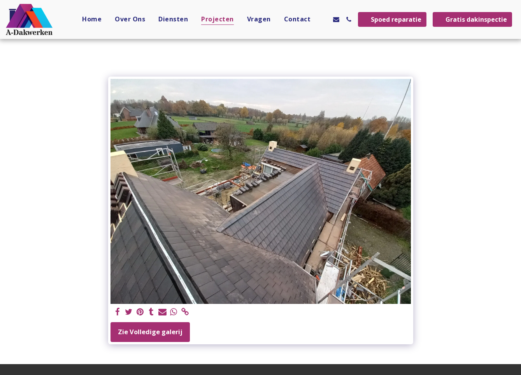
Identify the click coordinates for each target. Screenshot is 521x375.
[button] (324, 19)
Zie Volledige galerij (150, 331)
